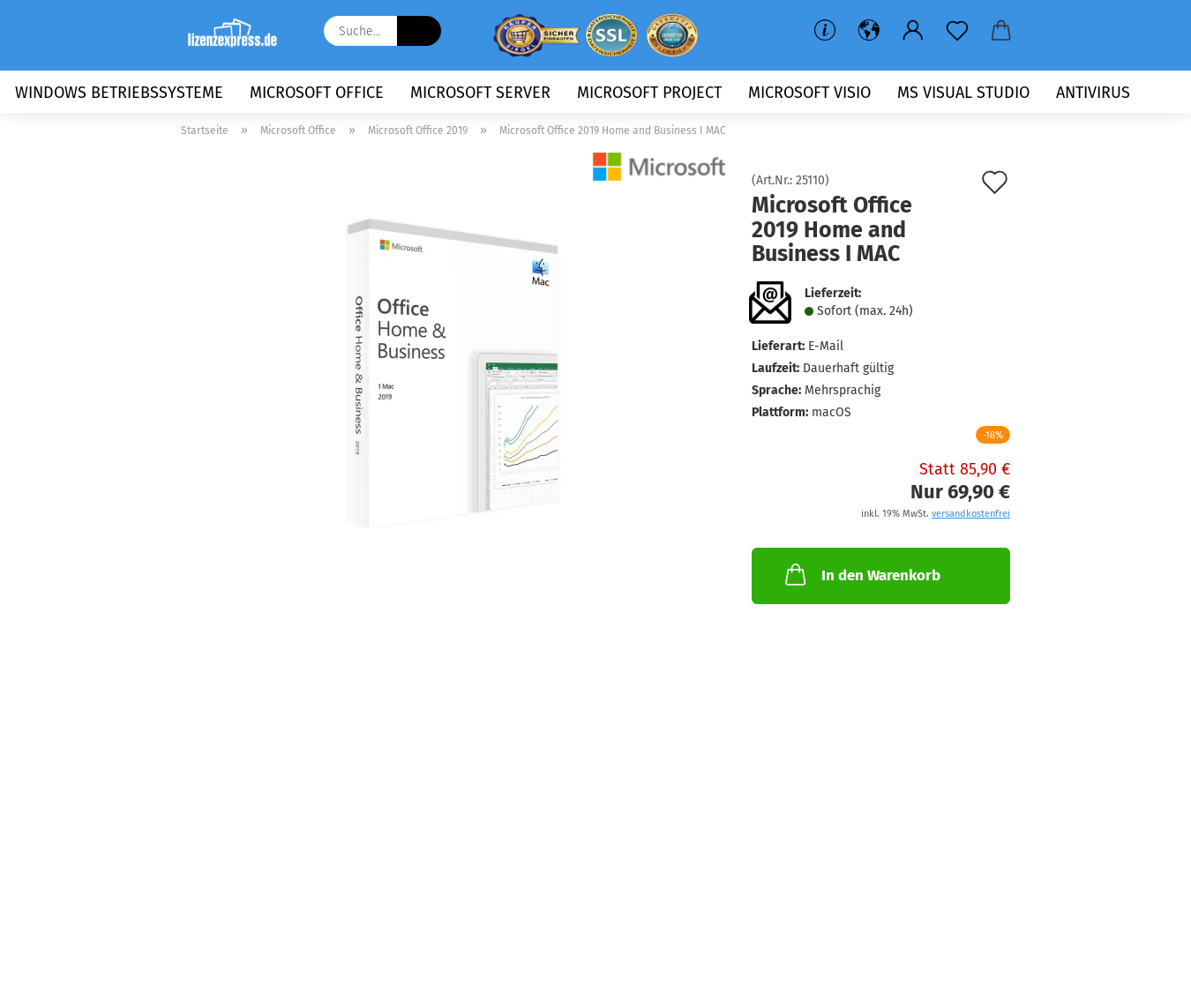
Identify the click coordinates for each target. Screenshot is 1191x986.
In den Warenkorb (861, 574)
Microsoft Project (649, 92)
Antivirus (1093, 92)
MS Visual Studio (963, 92)
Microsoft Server (480, 92)
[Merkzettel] (957, 31)
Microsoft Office (317, 92)
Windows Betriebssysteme (119, 92)
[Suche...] (419, 31)
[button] (869, 31)
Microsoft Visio (809, 92)
